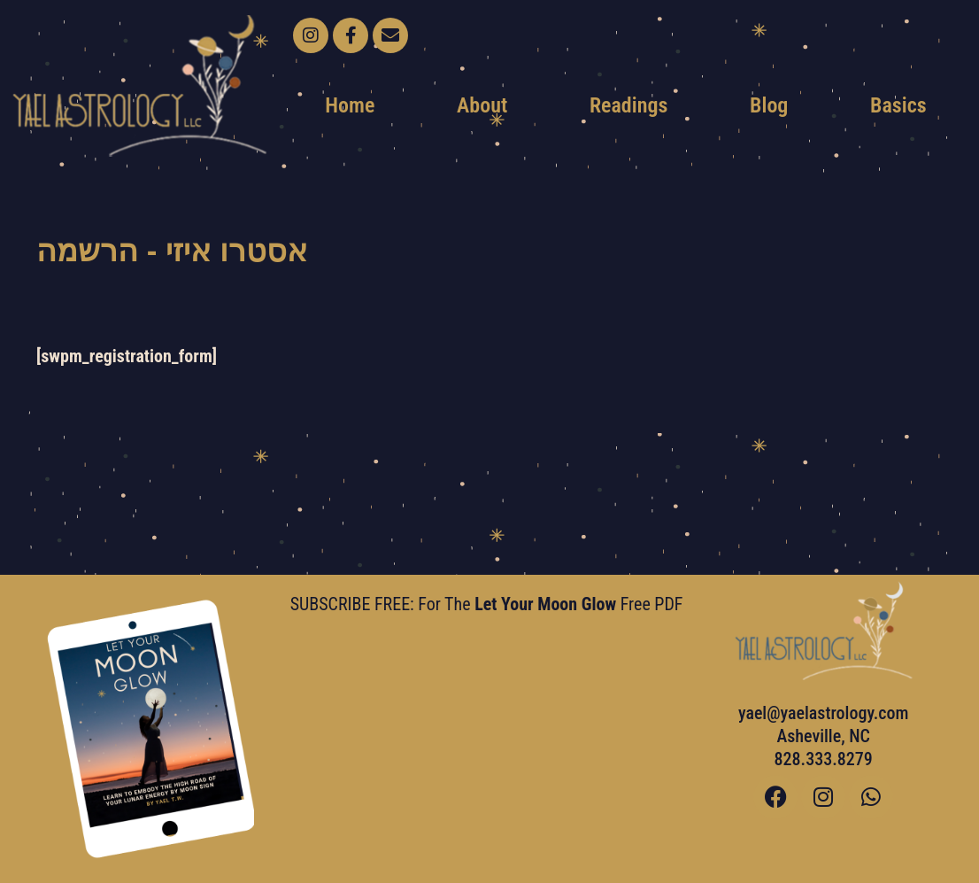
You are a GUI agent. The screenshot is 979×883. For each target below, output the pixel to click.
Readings (628, 105)
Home (349, 105)
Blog (769, 105)
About (482, 105)
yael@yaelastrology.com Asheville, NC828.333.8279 (823, 736)
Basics (898, 105)
